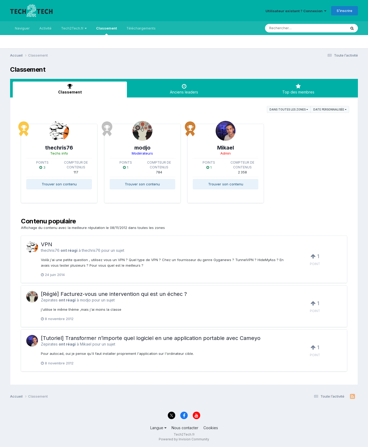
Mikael (225, 147)
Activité (45, 28)
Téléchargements (141, 28)
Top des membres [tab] (298, 89)
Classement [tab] (70, 89)
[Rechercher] (290, 28)
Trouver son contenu (59, 184)
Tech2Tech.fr (74, 28)
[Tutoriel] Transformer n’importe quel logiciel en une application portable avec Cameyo (150, 338)
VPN (46, 244)
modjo (142, 147)
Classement (106, 30)
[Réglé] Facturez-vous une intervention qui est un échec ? (114, 294)
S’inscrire (344, 10)
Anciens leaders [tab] (184, 89)
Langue (158, 427)
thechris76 (59, 147)
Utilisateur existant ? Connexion (296, 11)
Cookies (210, 427)
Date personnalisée (329, 109)
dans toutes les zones (288, 109)
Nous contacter (185, 427)
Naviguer (22, 28)
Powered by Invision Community (184, 439)
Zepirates (49, 300)
